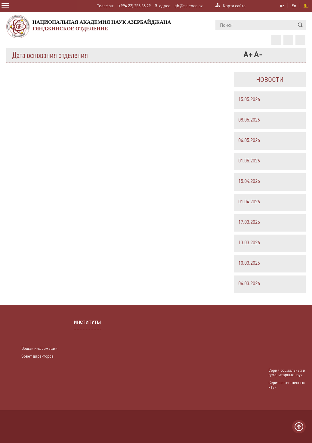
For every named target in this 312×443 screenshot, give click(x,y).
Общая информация (39, 348)
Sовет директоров (37, 356)
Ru (306, 5)
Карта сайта (234, 5)
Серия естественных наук (286, 384)
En (294, 5)
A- (257, 55)
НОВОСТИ (269, 79)
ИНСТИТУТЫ (87, 323)
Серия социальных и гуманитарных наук (286, 372)
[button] (300, 25)
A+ (247, 55)
